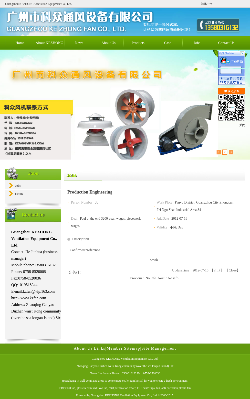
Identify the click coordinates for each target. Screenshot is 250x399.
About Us (83, 348)
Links (99, 348)
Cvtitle (154, 259)
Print (217, 270)
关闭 (242, 125)
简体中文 (207, 4)
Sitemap (132, 348)
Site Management (159, 348)
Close (233, 270)
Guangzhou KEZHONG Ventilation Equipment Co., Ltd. (124, 395)
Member (115, 348)
